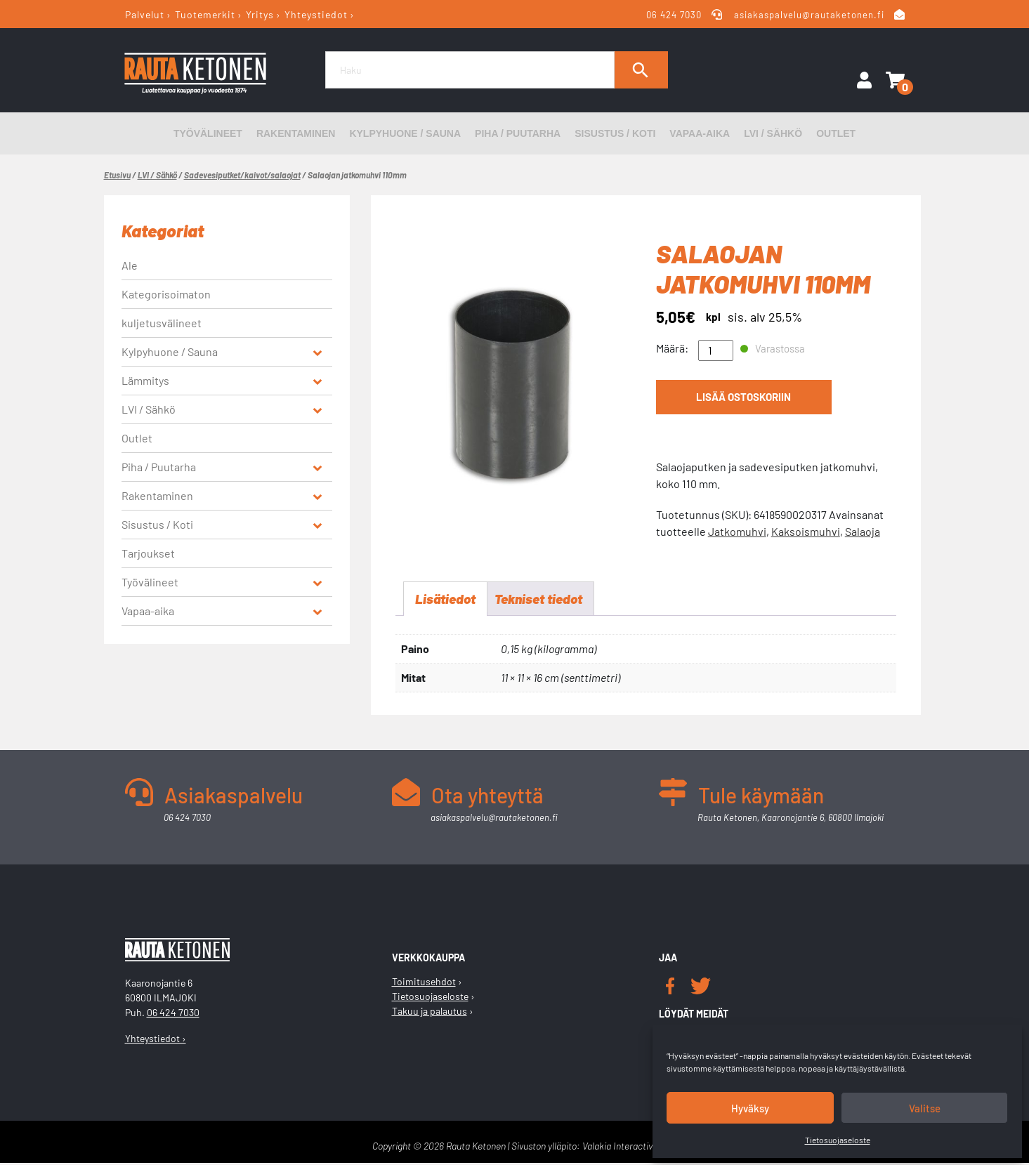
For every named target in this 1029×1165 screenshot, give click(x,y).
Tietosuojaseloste (837, 1140)
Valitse (924, 1108)
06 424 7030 (674, 14)
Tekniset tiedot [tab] (544, 599)
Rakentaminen (296, 133)
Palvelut (144, 14)
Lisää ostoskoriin (743, 399)
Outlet (836, 133)
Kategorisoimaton (166, 294)
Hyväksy (750, 1108)
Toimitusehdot (424, 983)
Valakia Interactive (619, 1148)
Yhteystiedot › (155, 1040)
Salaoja (862, 531)
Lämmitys (145, 380)
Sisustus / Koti (615, 133)
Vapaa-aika (699, 133)
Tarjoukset (148, 553)
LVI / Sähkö (773, 133)
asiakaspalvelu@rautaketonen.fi (809, 14)
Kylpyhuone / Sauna (405, 133)
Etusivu (117, 175)
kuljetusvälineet (162, 322)
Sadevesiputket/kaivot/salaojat (242, 175)
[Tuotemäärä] (715, 350)
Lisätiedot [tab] (446, 599)
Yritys (260, 14)
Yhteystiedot (316, 14)
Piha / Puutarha (518, 133)
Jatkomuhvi (737, 531)
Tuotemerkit (205, 14)
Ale (130, 265)
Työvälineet (207, 133)
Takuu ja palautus (429, 1013)
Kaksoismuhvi (805, 531)
